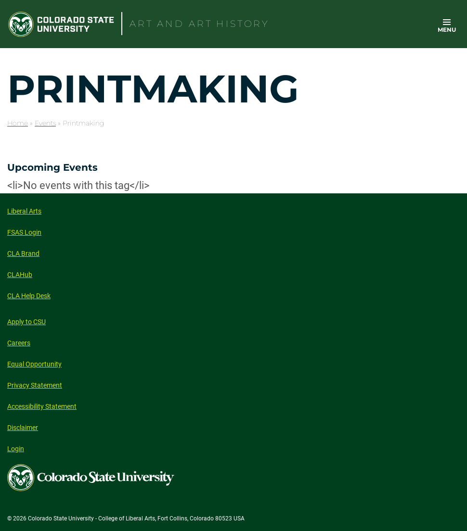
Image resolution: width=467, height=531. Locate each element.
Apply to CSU (26, 322)
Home (17, 123)
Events (45, 123)
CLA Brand (23, 253)
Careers (18, 343)
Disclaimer (22, 427)
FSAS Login (24, 232)
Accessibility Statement (42, 406)
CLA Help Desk (29, 296)
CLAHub (19, 274)
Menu (447, 29)
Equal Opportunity (34, 364)
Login (15, 449)
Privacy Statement (34, 385)
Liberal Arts (24, 211)
